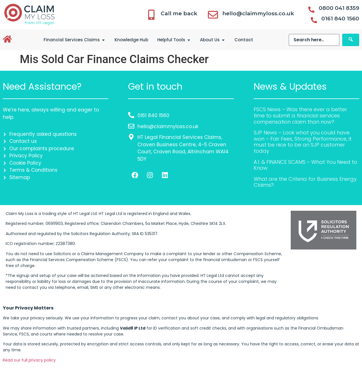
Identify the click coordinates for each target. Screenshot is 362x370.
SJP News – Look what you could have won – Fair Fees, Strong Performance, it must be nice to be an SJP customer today (303, 141)
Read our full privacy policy (29, 360)
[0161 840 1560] (314, 20)
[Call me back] (151, 15)
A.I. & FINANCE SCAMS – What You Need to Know (305, 165)
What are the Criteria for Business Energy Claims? (305, 182)
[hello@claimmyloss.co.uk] (213, 15)
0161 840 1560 (340, 18)
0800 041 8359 (339, 8)
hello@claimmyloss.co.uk (258, 13)
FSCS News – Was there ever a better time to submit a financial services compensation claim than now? (300, 115)
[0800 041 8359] (311, 10)
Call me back (179, 13)
